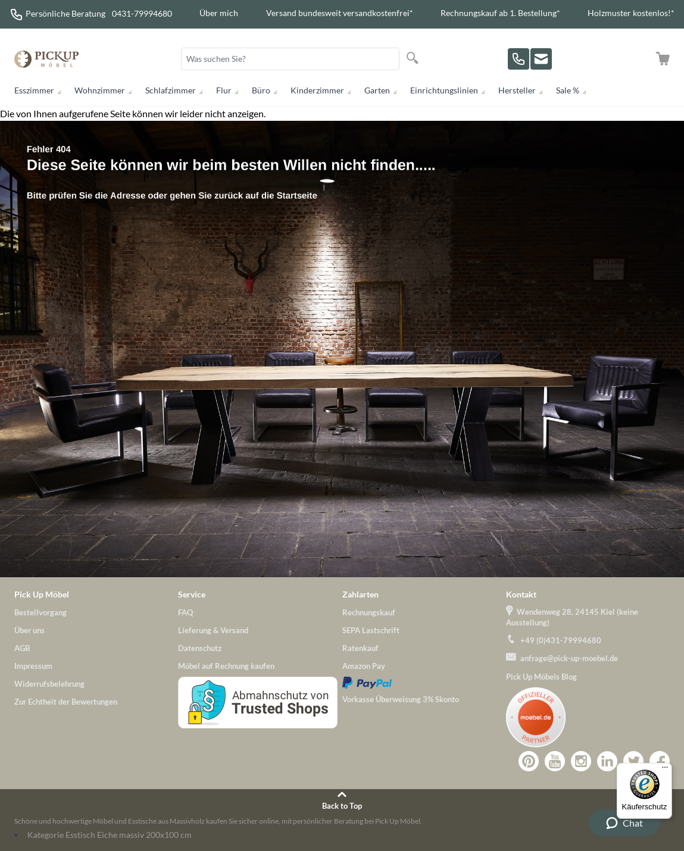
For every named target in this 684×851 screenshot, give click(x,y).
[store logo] (46, 59)
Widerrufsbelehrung (49, 684)
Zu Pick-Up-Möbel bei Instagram (581, 761)
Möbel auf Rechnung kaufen (226, 666)
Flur (224, 90)
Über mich (218, 13)
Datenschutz (199, 648)
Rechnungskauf (368, 612)
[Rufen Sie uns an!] (518, 59)
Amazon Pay (363, 666)
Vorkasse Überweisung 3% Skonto (400, 699)
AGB (22, 648)
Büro (261, 90)
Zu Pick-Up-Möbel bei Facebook (659, 761)
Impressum (33, 666)
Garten (377, 90)
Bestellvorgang (40, 612)
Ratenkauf (360, 648)
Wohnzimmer (99, 90)
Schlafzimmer (170, 90)
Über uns (29, 630)
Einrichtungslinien (444, 90)
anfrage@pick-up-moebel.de (569, 658)
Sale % (567, 90)
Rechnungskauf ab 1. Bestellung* (500, 13)
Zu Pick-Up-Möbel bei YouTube (555, 761)
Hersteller (517, 90)
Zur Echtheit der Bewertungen (65, 701)
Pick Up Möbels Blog (541, 676)
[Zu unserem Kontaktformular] (541, 59)
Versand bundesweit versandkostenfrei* (339, 13)
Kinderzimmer (317, 90)
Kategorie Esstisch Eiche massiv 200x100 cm (109, 835)
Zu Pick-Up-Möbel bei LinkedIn (607, 761)
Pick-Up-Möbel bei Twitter (633, 761)
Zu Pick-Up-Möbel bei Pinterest (529, 761)
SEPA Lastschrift (370, 630)
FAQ (185, 612)
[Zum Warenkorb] (662, 59)
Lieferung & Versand (213, 630)
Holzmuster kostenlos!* (631, 13)
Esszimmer (34, 90)
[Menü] (665, 770)
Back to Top (342, 806)
